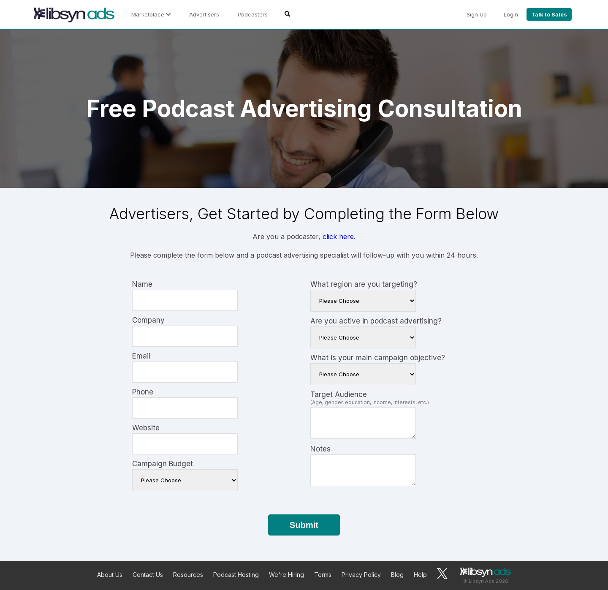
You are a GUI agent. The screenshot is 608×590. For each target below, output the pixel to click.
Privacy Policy (361, 574)
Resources (188, 574)
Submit (304, 525)
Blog (397, 574)
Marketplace (151, 14)
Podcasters (253, 14)
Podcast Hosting (236, 574)
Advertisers (204, 14)
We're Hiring (286, 574)
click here (338, 236)
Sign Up (477, 14)
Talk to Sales (549, 14)
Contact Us (148, 574)
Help (420, 574)
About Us (109, 574)
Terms (322, 574)
